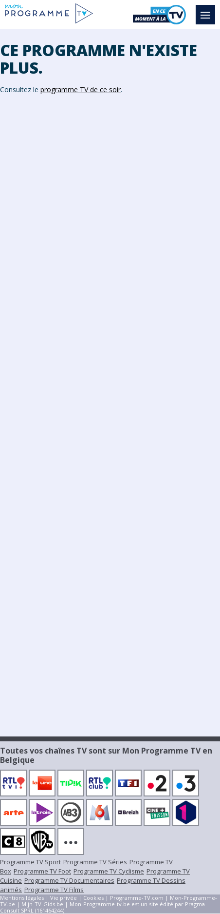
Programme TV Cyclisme (108, 871)
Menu (208, 10)
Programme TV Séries (95, 861)
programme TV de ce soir (80, 89)
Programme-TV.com (137, 897)
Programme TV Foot (42, 871)
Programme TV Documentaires (69, 880)
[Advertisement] (110, 254)
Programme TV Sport (30, 861)
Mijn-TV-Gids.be (42, 904)
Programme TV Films (54, 889)
